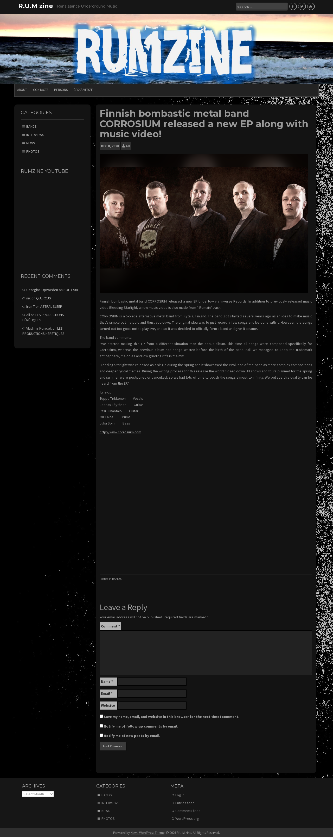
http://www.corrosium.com (120, 431)
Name (107, 680)
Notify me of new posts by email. (132, 735)
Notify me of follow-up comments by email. (141, 725)
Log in (179, 794)
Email (106, 692)
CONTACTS (40, 89)
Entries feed (185, 802)
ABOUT (22, 89)
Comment (110, 625)
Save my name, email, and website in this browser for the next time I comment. (171, 715)
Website (108, 704)
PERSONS (61, 89)
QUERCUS (43, 297)
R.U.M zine (35, 6)
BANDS (116, 578)
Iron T (30, 306)
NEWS (30, 142)
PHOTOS (33, 150)
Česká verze (83, 89)
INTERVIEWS (35, 134)
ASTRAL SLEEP (51, 306)
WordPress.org (187, 817)
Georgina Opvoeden (42, 289)
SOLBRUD (70, 289)
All (128, 145)
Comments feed (188, 810)
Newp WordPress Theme (147, 832)
